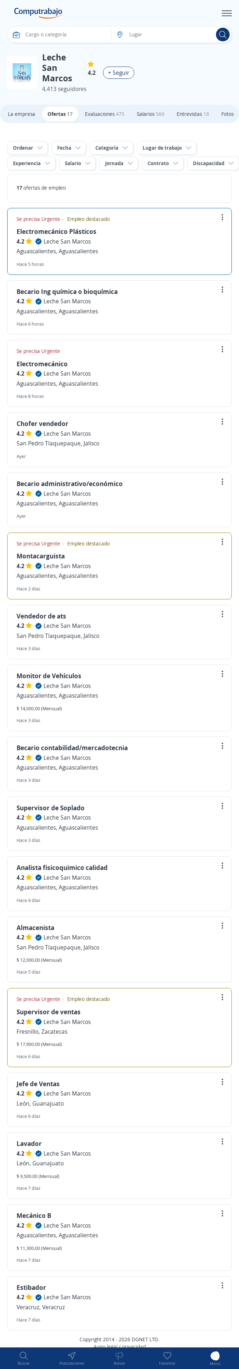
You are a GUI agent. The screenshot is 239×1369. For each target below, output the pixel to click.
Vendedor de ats (41, 616)
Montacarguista (41, 556)
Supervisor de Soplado (51, 807)
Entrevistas (193, 113)
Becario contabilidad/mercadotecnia (72, 747)
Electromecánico (42, 363)
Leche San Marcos (67, 241)
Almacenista (35, 927)
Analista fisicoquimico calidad (62, 867)
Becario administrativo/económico (70, 483)
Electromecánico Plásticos (56, 231)
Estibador (31, 1287)
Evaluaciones (105, 113)
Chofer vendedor (42, 423)
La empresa (21, 113)
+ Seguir (118, 73)
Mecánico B (34, 1215)
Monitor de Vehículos (49, 675)
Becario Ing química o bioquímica (67, 291)
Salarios (150, 113)
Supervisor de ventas (49, 1011)
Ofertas (60, 113)
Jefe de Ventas (38, 1083)
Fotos (227, 113)
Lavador (29, 1143)
